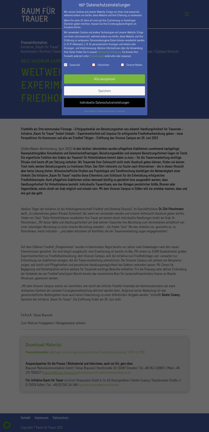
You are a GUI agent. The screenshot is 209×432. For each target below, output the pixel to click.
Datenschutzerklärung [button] (106, 109)
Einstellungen (97, 53)
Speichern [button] (104, 88)
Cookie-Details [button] (90, 109)
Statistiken (100, 62)
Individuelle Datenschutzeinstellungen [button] (104, 100)
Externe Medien (131, 62)
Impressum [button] (121, 109)
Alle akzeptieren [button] (104, 77)
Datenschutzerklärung (109, 49)
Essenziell (72, 62)
